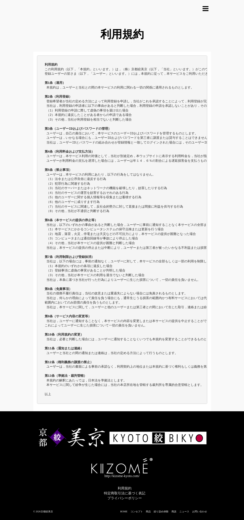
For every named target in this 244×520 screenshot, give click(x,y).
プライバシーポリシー (124, 498)
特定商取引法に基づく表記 (124, 493)
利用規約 (124, 488)
